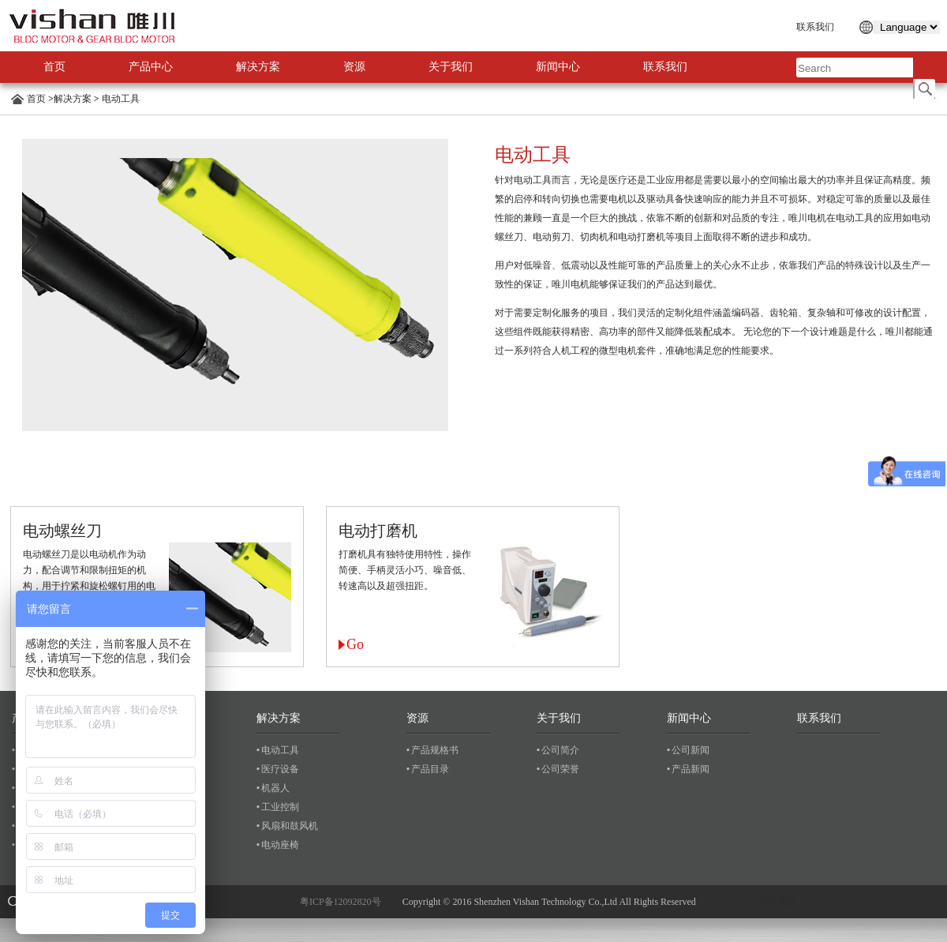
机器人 (275, 788)
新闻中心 (558, 67)
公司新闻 (690, 750)
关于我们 (451, 67)
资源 (354, 67)
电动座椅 (280, 844)
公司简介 (560, 750)
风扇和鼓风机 (289, 825)
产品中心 (151, 67)
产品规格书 (435, 750)
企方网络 (776, 901)
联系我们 (815, 26)
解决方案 (258, 67)
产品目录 (430, 769)
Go (355, 644)
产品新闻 (690, 769)
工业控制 (280, 807)
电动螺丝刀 (62, 530)
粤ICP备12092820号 (340, 901)
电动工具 (119, 98)
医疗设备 (280, 769)
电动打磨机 (378, 530)
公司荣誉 (560, 769)
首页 (54, 67)
